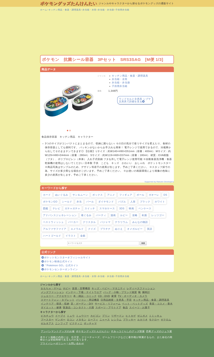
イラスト (71, 235)
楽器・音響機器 (81, 288)
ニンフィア (61, 323)
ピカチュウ (47, 315)
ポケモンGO (50, 201)
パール (90, 201)
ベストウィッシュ (53, 222)
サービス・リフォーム (108, 303)
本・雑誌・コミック (85, 296)
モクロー (154, 319)
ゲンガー (60, 319)
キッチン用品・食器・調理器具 (64, 10)
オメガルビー (135, 229)
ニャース (104, 319)
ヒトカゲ (131, 315)
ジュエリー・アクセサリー (56, 296)
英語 (149, 229)
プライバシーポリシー (53, 343)
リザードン (117, 315)
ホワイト (160, 201)
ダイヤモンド (106, 201)
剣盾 (144, 215)
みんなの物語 (140, 222)
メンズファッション (52, 292)
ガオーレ (154, 194)
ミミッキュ (155, 315)
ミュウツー (82, 315)
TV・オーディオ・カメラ (132, 296)
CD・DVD (104, 296)
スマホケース (107, 208)
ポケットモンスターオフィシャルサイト (66, 257)
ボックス (97, 194)
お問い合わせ (76, 343)
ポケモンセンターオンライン (59, 269)
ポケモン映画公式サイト (57, 261)
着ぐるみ (86, 215)
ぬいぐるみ (61, 194)
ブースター (47, 319)
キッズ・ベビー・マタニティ (108, 288)
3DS (121, 208)
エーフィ (93, 319)
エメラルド (77, 229)
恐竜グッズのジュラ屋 (159, 331)
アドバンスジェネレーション (60, 215)
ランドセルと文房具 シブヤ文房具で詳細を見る (135, 100)
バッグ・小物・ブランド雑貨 (120, 292)
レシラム (116, 319)
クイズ (92, 229)
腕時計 (146, 292)
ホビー (67, 288)
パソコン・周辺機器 (87, 300)
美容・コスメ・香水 (161, 303)
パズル (122, 201)
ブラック (145, 201)
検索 (143, 243)
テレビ (56, 208)
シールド (67, 201)
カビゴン (95, 315)
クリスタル (89, 222)
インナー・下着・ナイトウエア (84, 292)
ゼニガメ (142, 315)
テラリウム (121, 222)
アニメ (111, 194)
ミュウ (71, 315)
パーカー (73, 222)
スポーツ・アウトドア (108, 307)
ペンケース (144, 208)
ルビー (124, 215)
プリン (106, 315)
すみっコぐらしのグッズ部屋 (128, 331)
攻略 (134, 215)
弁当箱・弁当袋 (106, 10)
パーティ (101, 215)
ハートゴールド (52, 235)
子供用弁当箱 (122, 10)
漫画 (113, 215)
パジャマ (105, 222)
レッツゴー (157, 215)
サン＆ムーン (80, 194)
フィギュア (125, 194)
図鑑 (45, 208)
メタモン (81, 319)
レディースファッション (141, 288)
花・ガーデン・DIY (82, 303)
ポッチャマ (90, 323)
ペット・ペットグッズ (135, 303)
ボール (140, 194)
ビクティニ (75, 323)
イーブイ (60, 315)
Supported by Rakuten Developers (159, 182)
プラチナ (105, 229)
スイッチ (90, 208)
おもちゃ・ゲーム (51, 288)
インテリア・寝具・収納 (55, 303)
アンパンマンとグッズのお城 (58, 331)
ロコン (71, 319)
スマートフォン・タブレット (58, 300)
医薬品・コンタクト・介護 (78, 307)
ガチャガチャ (72, 208)
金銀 (82, 235)
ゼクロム (166, 319)
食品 (125, 307)
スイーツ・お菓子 (139, 307)
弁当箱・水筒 (89, 10)
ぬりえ (119, 229)
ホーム (43, 10)
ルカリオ (142, 319)
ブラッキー (129, 319)
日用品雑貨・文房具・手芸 (116, 300)
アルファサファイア (54, 229)
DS (165, 194)
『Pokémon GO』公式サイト (59, 265)
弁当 (79, 201)
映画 (131, 208)
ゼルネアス (47, 323)
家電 (114, 296)
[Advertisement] (107, 33)
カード (47, 194)
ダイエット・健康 (51, 307)
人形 (133, 201)
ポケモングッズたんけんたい (68, 3)
